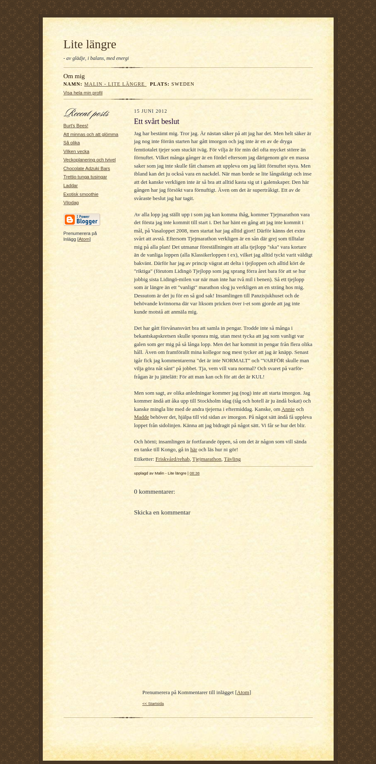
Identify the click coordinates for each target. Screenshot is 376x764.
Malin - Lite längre (115, 84)
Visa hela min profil (83, 92)
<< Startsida (153, 703)
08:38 (194, 473)
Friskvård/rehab (172, 459)
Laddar (71, 185)
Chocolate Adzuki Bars (87, 168)
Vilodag (71, 202)
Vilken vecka (77, 151)
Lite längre (90, 44)
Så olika (72, 142)
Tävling (232, 459)
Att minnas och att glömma (91, 134)
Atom (84, 239)
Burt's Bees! (76, 125)
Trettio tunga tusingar (85, 176)
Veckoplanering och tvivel (90, 159)
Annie (288, 409)
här (193, 449)
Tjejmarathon (206, 459)
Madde (141, 417)
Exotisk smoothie (81, 194)
